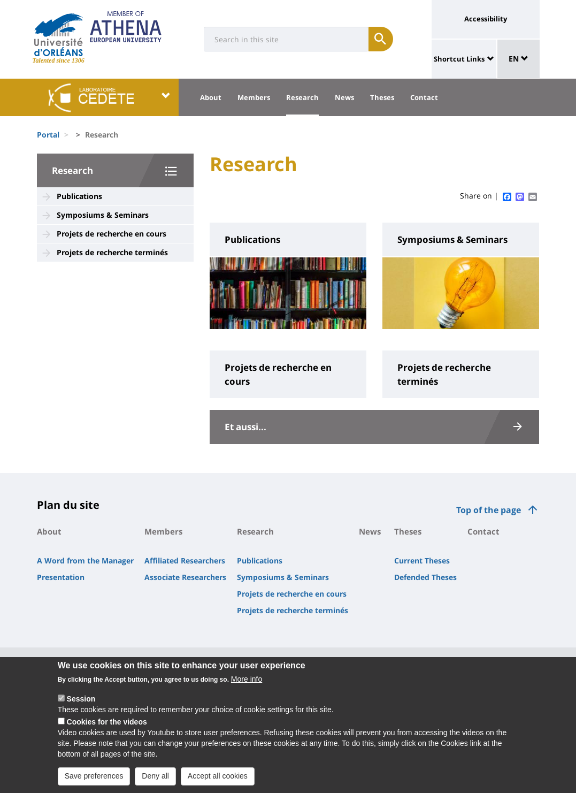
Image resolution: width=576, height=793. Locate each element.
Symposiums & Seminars (103, 215)
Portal (48, 134)
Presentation (61, 577)
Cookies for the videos (107, 726)
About (210, 97)
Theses (382, 97)
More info (246, 684)
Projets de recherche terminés (112, 252)
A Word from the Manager (85, 560)
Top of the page (488, 510)
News (344, 97)
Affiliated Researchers (184, 560)
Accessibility (485, 19)
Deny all (155, 780)
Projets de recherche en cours (111, 233)
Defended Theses (425, 577)
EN (518, 59)
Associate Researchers (185, 577)
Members (253, 97)
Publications (79, 196)
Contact (424, 97)
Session (81, 703)
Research (302, 97)
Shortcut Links (459, 59)
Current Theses (422, 560)
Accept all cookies (218, 780)
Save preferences (94, 780)
